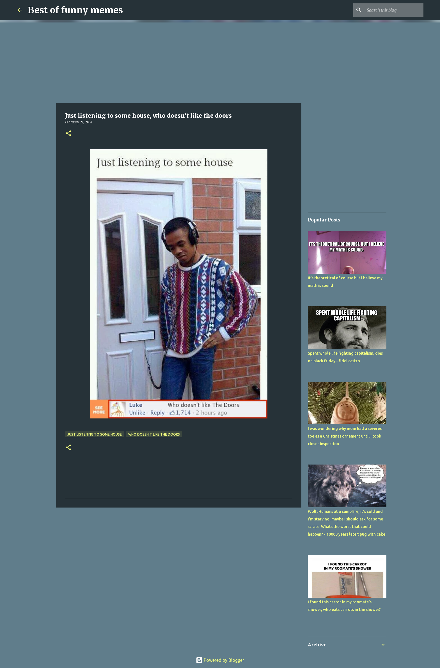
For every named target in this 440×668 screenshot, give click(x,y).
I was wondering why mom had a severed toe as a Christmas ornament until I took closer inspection (345, 436)
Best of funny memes (75, 10)
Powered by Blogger (220, 660)
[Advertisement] (179, 61)
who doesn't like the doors (154, 434)
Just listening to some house (94, 434)
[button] (68, 133)
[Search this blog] (394, 10)
